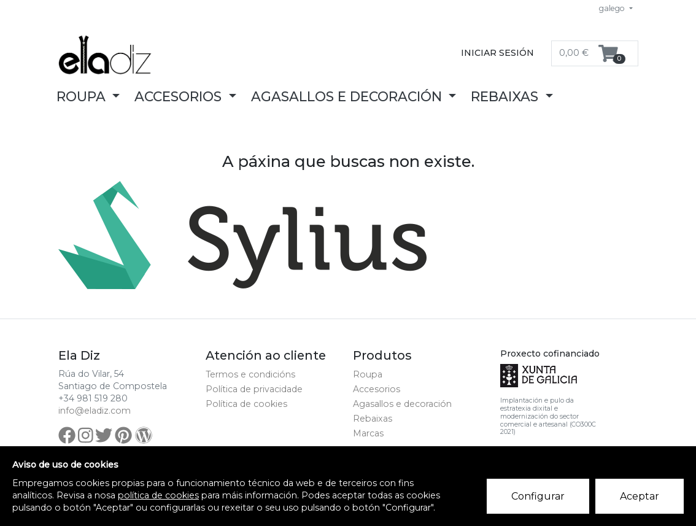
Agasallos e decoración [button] (348, 96)
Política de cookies (246, 403)
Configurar (538, 496)
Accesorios (376, 389)
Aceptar (639, 496)
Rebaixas (372, 418)
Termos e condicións (250, 374)
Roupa (367, 374)
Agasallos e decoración (402, 403)
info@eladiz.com (94, 410)
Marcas (368, 433)
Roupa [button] (82, 96)
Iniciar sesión (497, 52)
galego (613, 8)
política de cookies (158, 495)
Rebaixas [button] (506, 96)
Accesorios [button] (179, 96)
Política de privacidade (254, 389)
